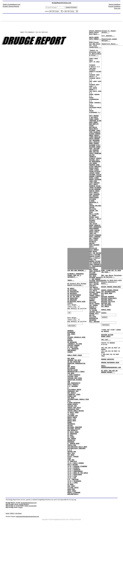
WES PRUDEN (93, 316)
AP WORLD (70, 292)
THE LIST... (106, 350)
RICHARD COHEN (94, 169)
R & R (69, 482)
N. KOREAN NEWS (73, 474)
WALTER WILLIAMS (92, 372)
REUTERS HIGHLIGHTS (108, 303)
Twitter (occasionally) (30, 546)
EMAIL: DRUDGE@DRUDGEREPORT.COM (111, 381)
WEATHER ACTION (107, 344)
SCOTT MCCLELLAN (93, 290)
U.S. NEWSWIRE (72, 361)
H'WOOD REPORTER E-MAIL (94, 236)
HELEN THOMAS (94, 358)
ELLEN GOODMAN (94, 220)
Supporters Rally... (110, 47)
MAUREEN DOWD (94, 191)
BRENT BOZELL (94, 156)
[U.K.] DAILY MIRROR (75, 498)
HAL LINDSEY (94, 279)
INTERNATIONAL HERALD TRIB (78, 421)
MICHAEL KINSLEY (92, 258)
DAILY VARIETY (72, 403)
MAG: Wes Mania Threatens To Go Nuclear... (111, 278)
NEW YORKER (71, 468)
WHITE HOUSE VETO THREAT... (95, 40)
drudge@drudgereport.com (28, 543)
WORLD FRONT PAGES (74, 369)
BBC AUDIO (71, 382)
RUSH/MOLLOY (94, 332)
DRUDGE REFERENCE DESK (110, 376)
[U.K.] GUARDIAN (73, 505)
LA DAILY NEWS (72, 437)
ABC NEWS (70, 372)
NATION (70, 453)
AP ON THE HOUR (73, 302)
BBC (68, 380)
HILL (69, 423)
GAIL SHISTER (94, 340)
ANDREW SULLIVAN (92, 355)
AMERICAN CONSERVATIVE (76, 378)
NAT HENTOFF (94, 228)
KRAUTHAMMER (94, 267)
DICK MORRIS (94, 293)
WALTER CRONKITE (92, 180)
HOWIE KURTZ (94, 271)
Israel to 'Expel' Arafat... (109, 32)
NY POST (70, 464)
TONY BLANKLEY (94, 152)
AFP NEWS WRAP (106, 297)
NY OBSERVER (72, 462)
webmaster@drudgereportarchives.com (27, 557)
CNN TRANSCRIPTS (73, 402)
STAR (69, 492)
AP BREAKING (72, 306)
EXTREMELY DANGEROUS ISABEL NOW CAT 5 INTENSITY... (75, 277)
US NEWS (70, 523)
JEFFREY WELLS (94, 367)
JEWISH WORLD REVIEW (75, 435)
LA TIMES (70, 439)
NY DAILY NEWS (72, 460)
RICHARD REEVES (95, 326)
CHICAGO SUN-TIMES (74, 396)
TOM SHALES (93, 338)
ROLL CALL (71, 486)
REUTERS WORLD (106, 305)
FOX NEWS (70, 419)
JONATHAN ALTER (95, 138)
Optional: (47, 11)
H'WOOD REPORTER (73, 425)
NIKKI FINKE (94, 207)
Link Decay (18, 554)
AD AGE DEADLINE (73, 376)
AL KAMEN (92, 252)
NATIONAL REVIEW (73, 456)
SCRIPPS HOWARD (73, 357)
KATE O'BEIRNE (94, 299)
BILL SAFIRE (94, 334)
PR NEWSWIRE (72, 353)
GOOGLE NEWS (106, 317)
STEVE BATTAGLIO (93, 145)
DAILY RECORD (72, 500)
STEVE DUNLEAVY (95, 193)
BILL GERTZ (93, 214)
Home (7, 554)
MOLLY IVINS (94, 250)
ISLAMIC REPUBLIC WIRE (76, 347)
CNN (68, 400)
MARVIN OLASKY (94, 301)
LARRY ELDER (94, 197)
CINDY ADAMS (94, 136)
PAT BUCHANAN (94, 161)
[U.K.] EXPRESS (73, 504)
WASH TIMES (71, 531)
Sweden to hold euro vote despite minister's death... (111, 284)
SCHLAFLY (92, 336)
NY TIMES (70, 466)
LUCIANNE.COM (72, 441)
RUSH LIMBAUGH (94, 277)
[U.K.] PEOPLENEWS (74, 511)
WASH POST (71, 529)
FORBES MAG (71, 417)
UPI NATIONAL (106, 311)
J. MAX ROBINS (94, 328)
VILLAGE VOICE (72, 527)
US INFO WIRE (72, 359)
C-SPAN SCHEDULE (73, 392)
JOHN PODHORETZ (95, 310)
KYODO (69, 349)
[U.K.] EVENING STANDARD (77, 502)
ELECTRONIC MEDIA (74, 409)
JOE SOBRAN (93, 346)
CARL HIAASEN (94, 226)
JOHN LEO (92, 273)
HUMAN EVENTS (72, 427)
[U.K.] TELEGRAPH (74, 519)
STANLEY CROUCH (95, 183)
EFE (68, 345)
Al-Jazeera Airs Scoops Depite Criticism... (76, 287)
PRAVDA (70, 351)
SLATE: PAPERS (72, 490)
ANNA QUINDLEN (94, 318)
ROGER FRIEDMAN (95, 208)
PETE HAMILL (94, 224)
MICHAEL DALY (94, 185)
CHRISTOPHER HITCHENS (94, 231)
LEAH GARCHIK (94, 212)
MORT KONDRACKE (95, 265)
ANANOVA (70, 339)
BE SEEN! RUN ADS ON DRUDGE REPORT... (109, 387)
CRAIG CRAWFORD (95, 177)
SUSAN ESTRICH (94, 199)
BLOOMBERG (71, 341)
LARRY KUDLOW (94, 269)
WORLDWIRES (71, 363)
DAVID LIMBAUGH (95, 275)
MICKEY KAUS (94, 254)
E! (68, 407)
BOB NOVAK (93, 295)
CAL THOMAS (93, 359)
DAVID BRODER (94, 159)
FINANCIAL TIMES (73, 415)
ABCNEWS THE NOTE (74, 374)
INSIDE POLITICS (92, 243)
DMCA (12, 554)
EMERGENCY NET (72, 411)
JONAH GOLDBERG (95, 218)
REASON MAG (71, 484)
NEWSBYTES (71, 470)
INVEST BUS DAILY (74, 431)
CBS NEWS (70, 390)
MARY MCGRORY (94, 287)
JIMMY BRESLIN (94, 158)
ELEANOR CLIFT (94, 167)
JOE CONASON (94, 173)
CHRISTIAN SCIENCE (74, 398)
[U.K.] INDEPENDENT (75, 507)
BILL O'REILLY (94, 303)
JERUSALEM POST (73, 433)
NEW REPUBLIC (72, 458)
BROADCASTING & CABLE (75, 388)
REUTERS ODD (106, 309)
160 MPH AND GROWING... (76, 271)
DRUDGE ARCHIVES (107, 373)
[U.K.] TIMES (72, 521)
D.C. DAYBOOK (72, 405)
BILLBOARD (71, 384)
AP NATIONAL (72, 294)
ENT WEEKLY (71, 413)
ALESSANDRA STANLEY (93, 351)
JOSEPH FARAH (94, 201)
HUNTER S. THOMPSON (93, 362)
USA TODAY (71, 525)
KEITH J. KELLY (95, 256)
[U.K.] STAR (72, 513)
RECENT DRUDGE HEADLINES (111, 290)
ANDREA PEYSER (94, 307)
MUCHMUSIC (71, 451)
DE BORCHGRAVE (94, 187)
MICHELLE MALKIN (92, 284)
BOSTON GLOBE (72, 386)
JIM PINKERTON (94, 309)
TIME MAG (70, 494)
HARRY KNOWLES (94, 263)
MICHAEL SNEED (94, 344)
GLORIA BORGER (94, 154)
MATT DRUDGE (94, 132)
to (63, 11)
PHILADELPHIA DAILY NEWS (77, 478)
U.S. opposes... (108, 37)
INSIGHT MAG (72, 429)
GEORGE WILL (94, 369)
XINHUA (70, 365)
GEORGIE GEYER (94, 216)
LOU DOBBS (93, 189)
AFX (102, 299)
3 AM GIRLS (93, 134)
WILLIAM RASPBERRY (93, 321)
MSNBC (69, 449)
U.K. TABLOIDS (72, 517)
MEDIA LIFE (71, 445)
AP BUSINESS (72, 298)
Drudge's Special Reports (11, 6)
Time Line (117, 8)
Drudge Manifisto (24, 545)
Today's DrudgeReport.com (11, 4)
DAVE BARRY (93, 140)
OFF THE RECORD (95, 297)
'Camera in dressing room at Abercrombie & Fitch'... (95, 57)
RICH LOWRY (93, 281)
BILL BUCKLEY (94, 163)
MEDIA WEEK (71, 447)
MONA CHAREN (94, 165)
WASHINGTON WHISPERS (93, 376)
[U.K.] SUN (71, 515)
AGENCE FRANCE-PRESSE (109, 294)
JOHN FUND (93, 210)
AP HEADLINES (72, 304)
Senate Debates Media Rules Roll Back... (95, 33)
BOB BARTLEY (94, 142)
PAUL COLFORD (94, 171)
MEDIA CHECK (72, 443)
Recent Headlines (114, 4)
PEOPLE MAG (71, 476)
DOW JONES (71, 343)
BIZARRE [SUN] (94, 150)
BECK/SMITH (93, 148)
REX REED (92, 324)
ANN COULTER (94, 175)
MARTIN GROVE (94, 222)
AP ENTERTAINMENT (74, 300)
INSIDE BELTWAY (95, 240)
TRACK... (70, 283)
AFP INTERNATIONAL (108, 296)
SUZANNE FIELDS (95, 203)
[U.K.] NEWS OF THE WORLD (77, 509)
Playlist (20, 548)
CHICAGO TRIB (72, 394)
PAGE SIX (92, 305)
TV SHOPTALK (72, 496)
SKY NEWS (70, 488)
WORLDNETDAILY (72, 535)
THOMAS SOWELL (94, 348)
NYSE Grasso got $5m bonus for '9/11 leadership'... (95, 48)
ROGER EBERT (94, 195)
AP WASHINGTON (72, 296)
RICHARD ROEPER (95, 330)
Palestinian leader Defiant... (109, 42)
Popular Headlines (114, 6)
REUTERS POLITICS (108, 307)
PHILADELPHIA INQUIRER (76, 480)
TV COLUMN (93, 365)
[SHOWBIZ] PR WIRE (74, 355)
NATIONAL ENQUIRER (74, 454)
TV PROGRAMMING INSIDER (95, 313)
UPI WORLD (105, 313)
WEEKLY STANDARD (73, 533)
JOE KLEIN (93, 261)
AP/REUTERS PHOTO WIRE (76, 308)
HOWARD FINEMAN (95, 205)
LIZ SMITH (93, 342)
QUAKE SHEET (106, 346)
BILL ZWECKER (94, 379)
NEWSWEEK (70, 472)
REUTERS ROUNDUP (107, 301)
